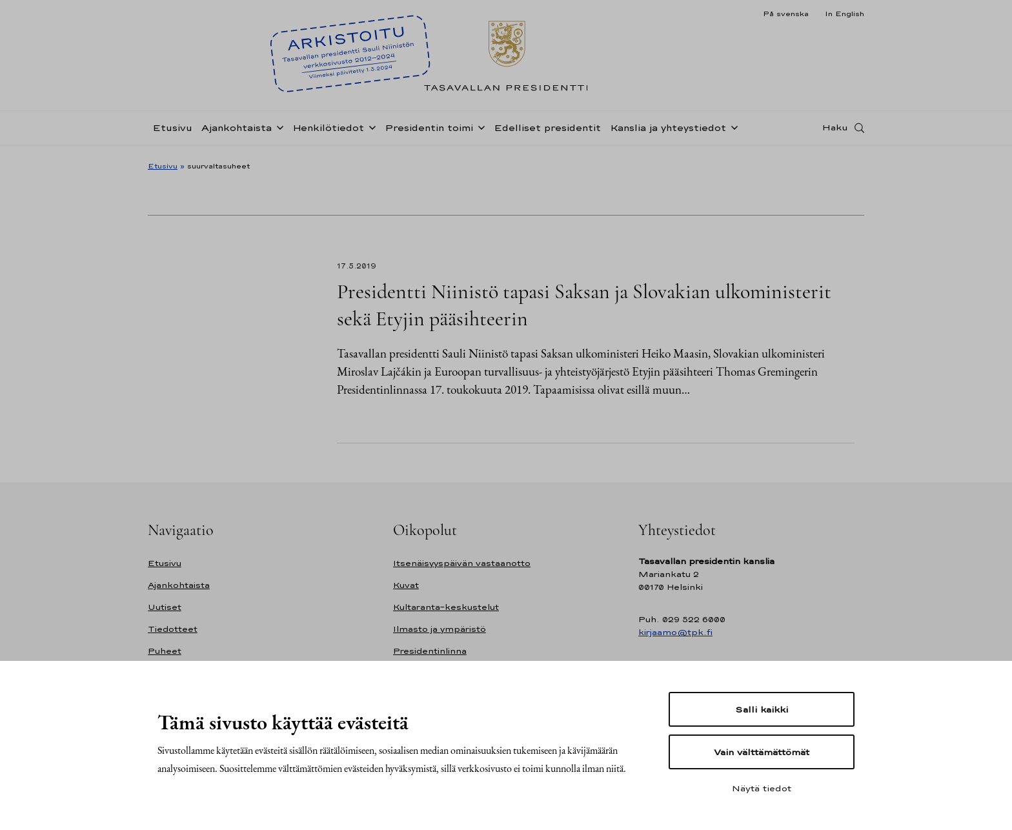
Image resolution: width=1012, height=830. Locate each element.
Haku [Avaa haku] (835, 131)
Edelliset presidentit (547, 131)
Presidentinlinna (430, 650)
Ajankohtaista (236, 131)
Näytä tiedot (761, 788)
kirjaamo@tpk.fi (675, 632)
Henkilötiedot (328, 131)
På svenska (786, 13)
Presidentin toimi (429, 131)
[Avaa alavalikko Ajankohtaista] (277, 130)
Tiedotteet (172, 628)
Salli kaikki (761, 709)
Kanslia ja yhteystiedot (668, 131)
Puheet (164, 650)
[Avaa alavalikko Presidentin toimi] (479, 130)
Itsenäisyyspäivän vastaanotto (462, 563)
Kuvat (406, 585)
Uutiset (164, 607)
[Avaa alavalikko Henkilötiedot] (370, 130)
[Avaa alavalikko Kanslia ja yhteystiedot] (732, 130)
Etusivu (172, 131)
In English (844, 13)
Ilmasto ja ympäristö (439, 628)
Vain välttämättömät (761, 752)
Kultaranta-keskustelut (446, 607)
